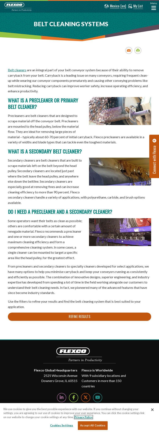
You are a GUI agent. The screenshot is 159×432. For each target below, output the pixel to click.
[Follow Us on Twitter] (85, 398)
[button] (111, 6)
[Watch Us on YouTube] (97, 398)
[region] (79, 417)
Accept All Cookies (92, 425)
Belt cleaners (17, 70)
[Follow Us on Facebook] (73, 398)
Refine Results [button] (79, 316)
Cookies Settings (61, 425)
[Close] (152, 409)
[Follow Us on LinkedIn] (61, 398)
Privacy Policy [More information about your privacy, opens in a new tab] (84, 417)
